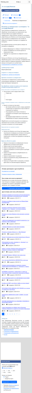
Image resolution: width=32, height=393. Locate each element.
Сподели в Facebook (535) (10, 10)
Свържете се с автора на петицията (11, 74)
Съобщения (16, 15)
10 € (9, 370)
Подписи (7, 18)
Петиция (6, 15)
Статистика (6, 20)
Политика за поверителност (19, 20)
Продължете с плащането (9, 382)
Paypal (6, 377)
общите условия (13, 385)
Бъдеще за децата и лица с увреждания (12, 174)
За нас (5, 334)
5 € (4, 370)
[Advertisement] (11, 351)
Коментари (17, 17)
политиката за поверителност (11, 388)
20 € (14, 370)
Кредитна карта (9, 378)
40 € (4, 372)
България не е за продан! (8, 171)
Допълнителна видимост (10, 23)
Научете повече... (7, 368)
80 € (9, 372)
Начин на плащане (7, 375)
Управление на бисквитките (11, 333)
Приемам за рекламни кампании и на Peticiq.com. (11, 387)
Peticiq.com (5, 2)
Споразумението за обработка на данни (12, 64)
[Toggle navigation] (29, 2)
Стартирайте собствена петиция (16, 188)
